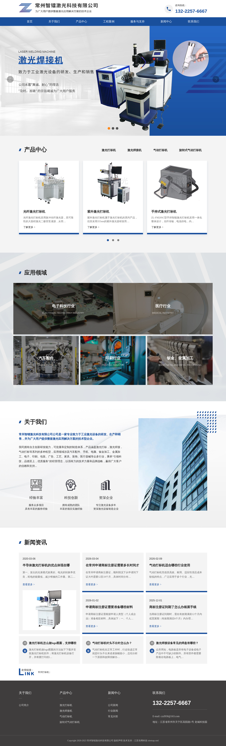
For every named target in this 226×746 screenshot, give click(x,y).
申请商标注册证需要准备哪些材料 (109, 607)
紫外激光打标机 (98, 211)
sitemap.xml (153, 740)
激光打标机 (109, 150)
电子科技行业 (63, 306)
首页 (29, 21)
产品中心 (81, 21)
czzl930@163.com (170, 716)
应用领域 (35, 273)
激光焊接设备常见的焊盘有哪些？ (177, 643)
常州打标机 (43, 672)
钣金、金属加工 (180, 358)
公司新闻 (113, 705)
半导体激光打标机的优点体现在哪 (46, 565)
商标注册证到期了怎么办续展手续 (172, 607)
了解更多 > (29, 227)
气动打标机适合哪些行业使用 (169, 565)
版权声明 (118, 740)
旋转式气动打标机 (190, 150)
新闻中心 (166, 21)
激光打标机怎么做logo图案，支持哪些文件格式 (52, 643)
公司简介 (24, 705)
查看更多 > (29, 584)
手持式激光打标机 (163, 211)
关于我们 (54, 21)
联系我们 (193, 21)
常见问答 (113, 716)
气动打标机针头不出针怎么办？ (112, 643)
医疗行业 (162, 306)
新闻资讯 (35, 542)
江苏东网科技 (140, 740)
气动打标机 (160, 150)
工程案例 (108, 21)
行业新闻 (113, 710)
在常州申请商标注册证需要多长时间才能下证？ (112, 565)
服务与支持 (137, 21)
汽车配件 (46, 358)
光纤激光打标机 (34, 211)
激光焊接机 (134, 150)
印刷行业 (113, 358)
